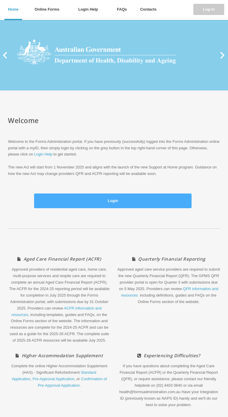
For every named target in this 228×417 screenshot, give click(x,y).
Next (220, 55)
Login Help (43, 154)
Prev (7, 55)
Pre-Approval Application (53, 379)
